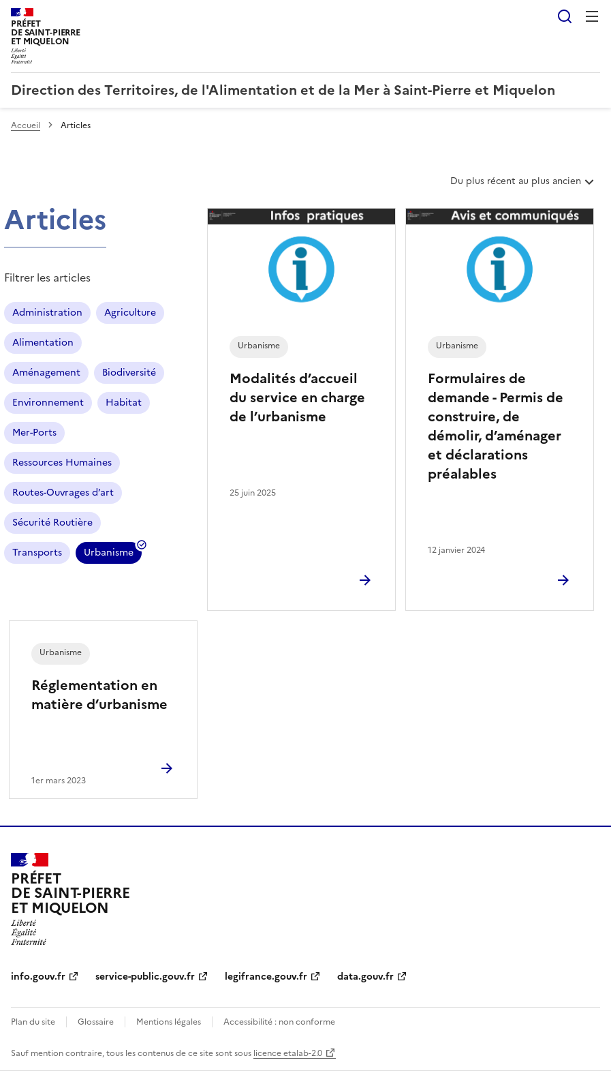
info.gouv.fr (38, 976)
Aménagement (46, 372)
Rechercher (564, 16)
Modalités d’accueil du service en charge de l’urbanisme (297, 397)
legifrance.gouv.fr (266, 976)
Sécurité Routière (52, 522)
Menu (592, 16)
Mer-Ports (34, 432)
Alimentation (43, 342)
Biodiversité (129, 372)
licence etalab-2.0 (287, 1053)
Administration (47, 312)
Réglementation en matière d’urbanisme (99, 694)
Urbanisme (109, 554)
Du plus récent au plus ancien (523, 186)
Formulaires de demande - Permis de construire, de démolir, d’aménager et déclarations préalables (495, 426)
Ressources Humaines (62, 462)
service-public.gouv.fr (145, 976)
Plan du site (33, 1022)
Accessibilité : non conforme (279, 1022)
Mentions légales (168, 1022)
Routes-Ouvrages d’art (63, 492)
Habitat (124, 402)
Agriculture (130, 312)
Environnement (48, 402)
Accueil (25, 125)
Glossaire (96, 1022)
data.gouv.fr (365, 976)
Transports (37, 552)
